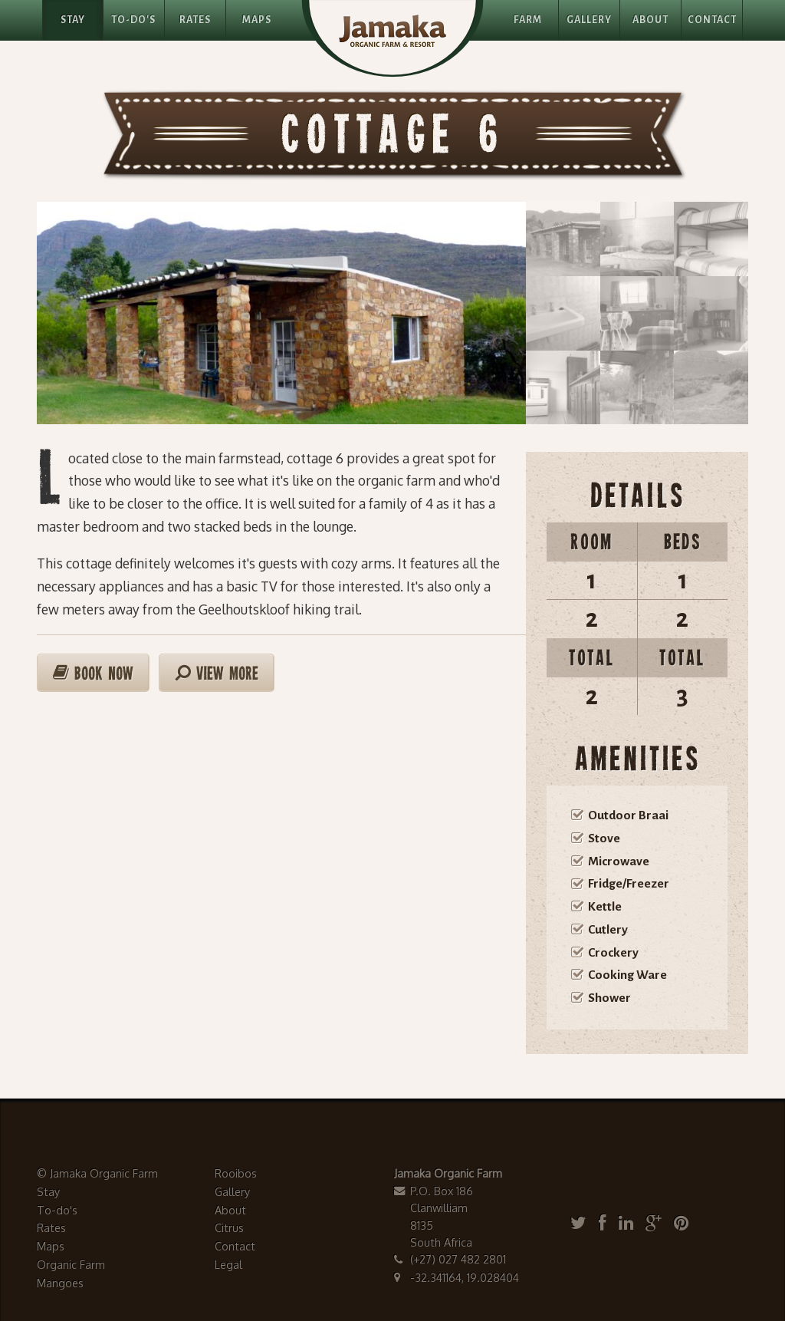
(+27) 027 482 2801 (458, 1259)
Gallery (589, 20)
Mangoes (60, 1283)
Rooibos (236, 1173)
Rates (195, 20)
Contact (712, 20)
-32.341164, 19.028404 (464, 1277)
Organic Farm (71, 1264)
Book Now (93, 673)
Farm (528, 20)
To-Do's (133, 20)
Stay (73, 20)
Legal (228, 1264)
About (650, 20)
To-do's (57, 1210)
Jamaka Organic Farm (104, 1173)
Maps (256, 20)
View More (216, 673)
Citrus (229, 1227)
